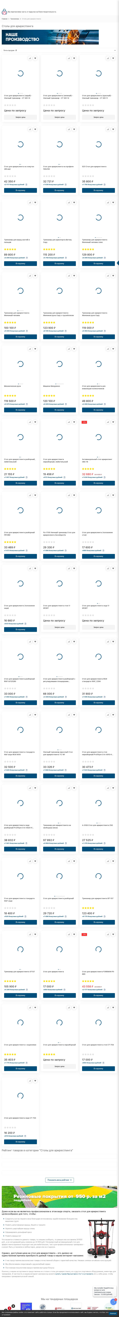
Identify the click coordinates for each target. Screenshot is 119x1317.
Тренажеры (14, 19)
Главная (4, 19)
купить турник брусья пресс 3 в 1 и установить (74, 1274)
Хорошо (113, 1313)
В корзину (20, 190)
